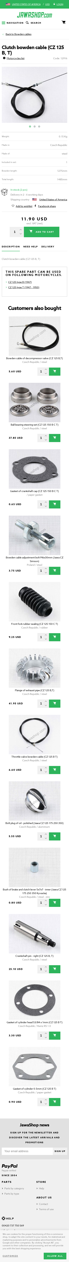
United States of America (26, 4)
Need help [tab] (30, 246)
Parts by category (14, 1188)
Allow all (55, 1255)
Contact (43, 1204)
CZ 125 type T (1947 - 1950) (23, 287)
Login (58, 4)
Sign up (60, 1151)
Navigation (13, 22)
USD (47, 4)
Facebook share (47, 206)
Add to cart (44, 231)
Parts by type (11, 1193)
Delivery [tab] (47, 246)
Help (41, 1188)
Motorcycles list (13, 58)
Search (33, 22)
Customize (10, 1255)
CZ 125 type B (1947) (20, 282)
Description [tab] (11, 246)
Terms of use (46, 1209)
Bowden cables (22, 34)
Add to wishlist (24, 206)
